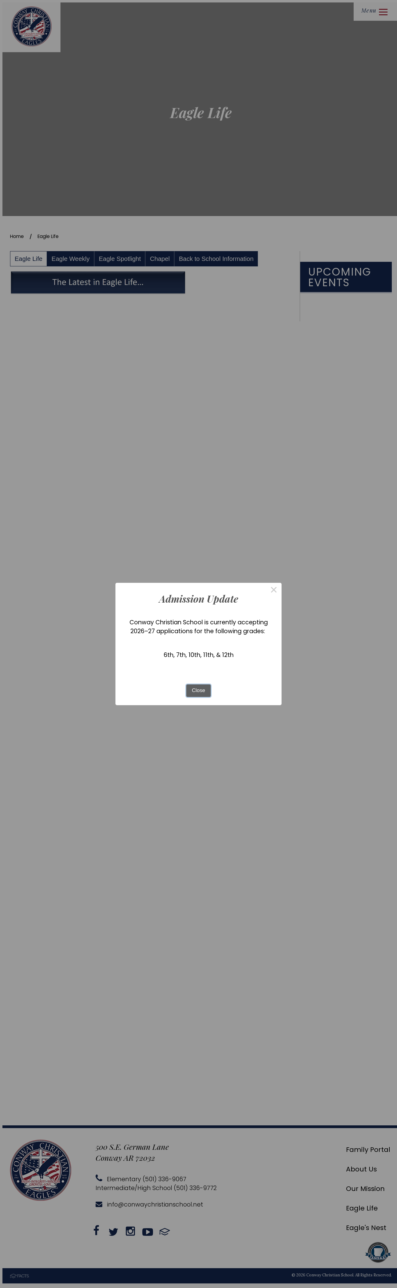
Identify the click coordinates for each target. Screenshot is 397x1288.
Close (198, 690)
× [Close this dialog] (274, 590)
